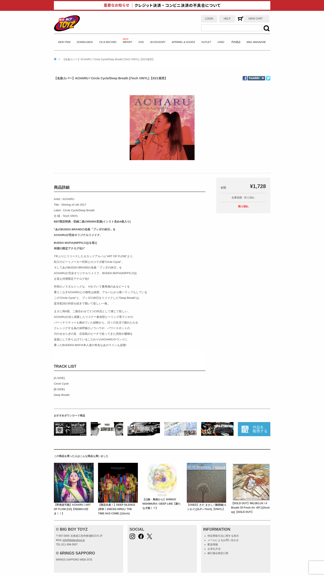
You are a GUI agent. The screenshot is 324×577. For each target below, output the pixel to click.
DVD (141, 42)
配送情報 (213, 544)
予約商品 (235, 42)
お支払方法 (214, 548)
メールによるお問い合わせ (223, 540)
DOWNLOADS (85, 42)
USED (221, 42)
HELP (227, 18)
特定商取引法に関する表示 (223, 535)
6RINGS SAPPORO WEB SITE (74, 559)
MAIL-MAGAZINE (256, 42)
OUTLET (206, 42)
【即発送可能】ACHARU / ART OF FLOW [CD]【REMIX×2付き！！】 (72, 509)
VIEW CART (255, 18)
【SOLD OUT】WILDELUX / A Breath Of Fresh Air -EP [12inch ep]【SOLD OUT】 (250, 508)
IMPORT (127, 42)
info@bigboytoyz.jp (74, 540)
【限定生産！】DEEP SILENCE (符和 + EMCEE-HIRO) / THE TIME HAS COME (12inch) (116, 509)
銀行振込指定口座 (218, 553)
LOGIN (209, 18)
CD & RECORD (107, 42)
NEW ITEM (64, 42)
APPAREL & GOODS (183, 42)
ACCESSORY (158, 42)
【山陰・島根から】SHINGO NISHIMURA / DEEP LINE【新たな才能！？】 (161, 504)
